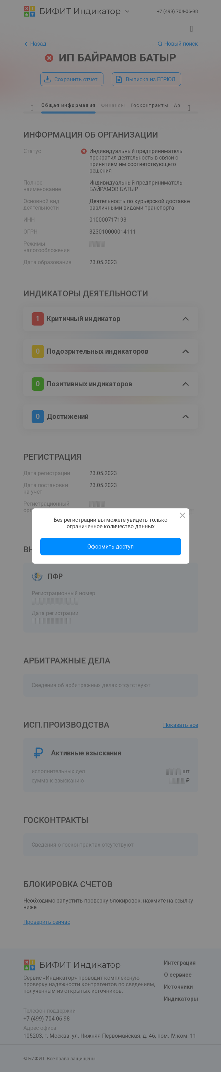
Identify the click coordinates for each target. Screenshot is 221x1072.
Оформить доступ (110, 546)
